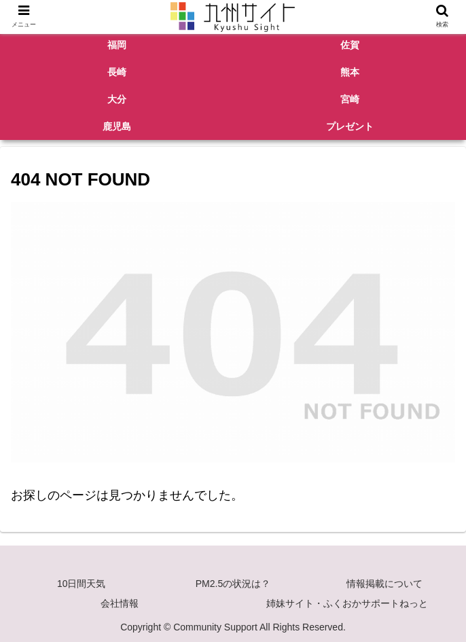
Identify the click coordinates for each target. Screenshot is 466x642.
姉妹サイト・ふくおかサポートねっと (347, 603)
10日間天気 (81, 583)
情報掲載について (384, 583)
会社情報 (120, 603)
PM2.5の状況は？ (233, 583)
